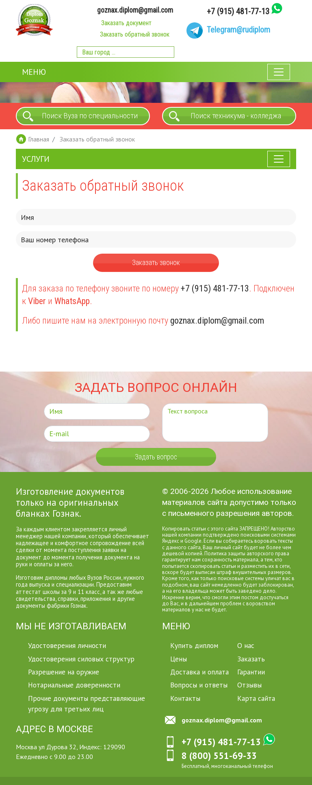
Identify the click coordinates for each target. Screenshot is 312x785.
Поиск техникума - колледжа (236, 115)
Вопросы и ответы (199, 684)
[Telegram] (228, 30)
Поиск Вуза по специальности (90, 115)
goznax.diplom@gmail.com (135, 10)
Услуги (36, 159)
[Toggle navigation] (278, 72)
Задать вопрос (156, 457)
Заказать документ (126, 23)
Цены (178, 658)
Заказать (251, 658)
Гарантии (251, 671)
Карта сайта (256, 698)
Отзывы (249, 684)
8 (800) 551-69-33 (219, 755)
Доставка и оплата (199, 671)
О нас (245, 645)
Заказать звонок (156, 263)
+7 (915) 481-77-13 (238, 11)
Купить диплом (194, 645)
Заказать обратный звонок (134, 34)
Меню (34, 72)
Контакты (185, 698)
